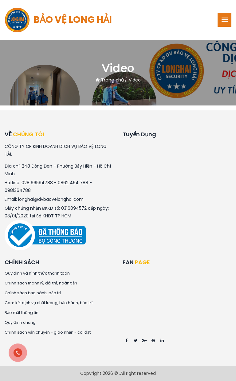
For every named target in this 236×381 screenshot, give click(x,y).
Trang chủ (110, 80)
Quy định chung (20, 322)
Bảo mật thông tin (21, 312)
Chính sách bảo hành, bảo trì (33, 293)
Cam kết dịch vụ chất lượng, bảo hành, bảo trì (48, 302)
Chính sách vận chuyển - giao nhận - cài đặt (48, 332)
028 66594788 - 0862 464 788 (55, 183)
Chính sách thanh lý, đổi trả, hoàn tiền (41, 283)
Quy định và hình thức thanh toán (37, 273)
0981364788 (18, 190)
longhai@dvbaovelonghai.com (51, 199)
